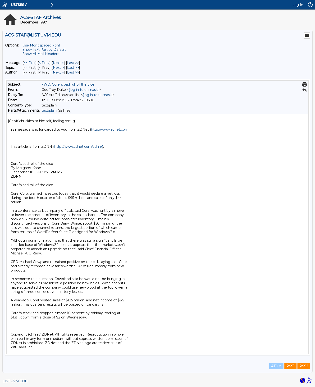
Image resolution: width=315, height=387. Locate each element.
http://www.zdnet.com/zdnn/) (78, 146)
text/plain (49, 110)
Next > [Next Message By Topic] (58, 67)
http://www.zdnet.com (109, 129)
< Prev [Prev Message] (44, 63)
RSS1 (290, 366)
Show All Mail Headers (41, 54)
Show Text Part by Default (44, 49)
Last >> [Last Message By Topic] (73, 67)
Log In (297, 5)
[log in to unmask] (84, 90)
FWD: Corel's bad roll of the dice (67, 84)
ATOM (276, 366)
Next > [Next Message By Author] (58, 72)
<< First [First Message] (30, 63)
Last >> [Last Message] (73, 63)
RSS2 (303, 366)
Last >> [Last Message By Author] (73, 72)
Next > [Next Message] (58, 63)
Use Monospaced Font (41, 45)
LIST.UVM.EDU (15, 381)
